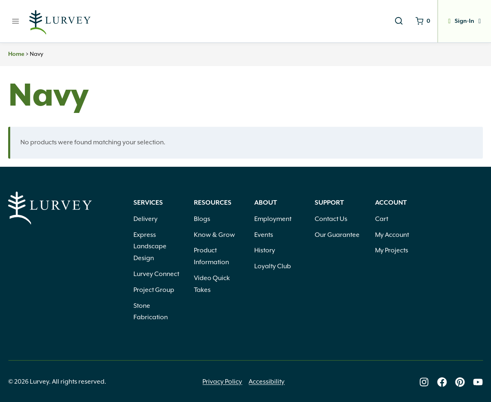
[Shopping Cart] (422, 21)
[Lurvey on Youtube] (478, 382)
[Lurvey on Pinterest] (460, 382)
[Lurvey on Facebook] (442, 382)
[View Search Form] (398, 21)
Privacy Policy (222, 381)
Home (16, 54)
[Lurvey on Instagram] (424, 382)
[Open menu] (15, 21)
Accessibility (266, 381)
